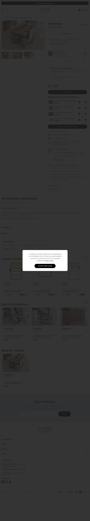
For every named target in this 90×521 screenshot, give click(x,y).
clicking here (49, 261)
